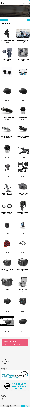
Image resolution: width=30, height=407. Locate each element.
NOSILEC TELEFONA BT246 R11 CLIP (23, 174)
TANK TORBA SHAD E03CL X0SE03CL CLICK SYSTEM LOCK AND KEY (7, 308)
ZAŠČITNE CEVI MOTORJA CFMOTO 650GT (23, 60)
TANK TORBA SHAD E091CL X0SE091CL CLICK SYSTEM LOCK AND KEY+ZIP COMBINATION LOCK (7, 329)
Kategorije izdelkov (4, 19)
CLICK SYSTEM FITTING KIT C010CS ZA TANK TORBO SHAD (23, 251)
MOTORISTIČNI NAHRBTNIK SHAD (7, 231)
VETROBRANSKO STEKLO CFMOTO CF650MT (22, 79)
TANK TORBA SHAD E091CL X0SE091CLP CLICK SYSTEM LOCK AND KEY (22, 329)
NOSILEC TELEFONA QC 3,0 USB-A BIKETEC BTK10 (7, 175)
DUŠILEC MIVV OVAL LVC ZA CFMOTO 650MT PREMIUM (23, 137)
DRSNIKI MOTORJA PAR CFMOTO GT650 (7, 78)
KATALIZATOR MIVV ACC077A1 (7, 155)
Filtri (28, 19)
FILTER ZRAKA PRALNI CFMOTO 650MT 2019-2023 (7, 251)
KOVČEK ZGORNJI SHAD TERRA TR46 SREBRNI (7, 289)
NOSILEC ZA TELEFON (22, 231)
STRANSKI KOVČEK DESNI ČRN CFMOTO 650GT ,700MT (7, 98)
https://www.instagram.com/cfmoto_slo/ (10, 358)
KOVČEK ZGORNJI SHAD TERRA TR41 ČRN (7, 270)
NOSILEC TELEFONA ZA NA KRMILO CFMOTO (22, 213)
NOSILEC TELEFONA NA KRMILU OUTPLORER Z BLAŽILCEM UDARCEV (7, 194)
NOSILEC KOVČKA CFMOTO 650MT (23, 155)
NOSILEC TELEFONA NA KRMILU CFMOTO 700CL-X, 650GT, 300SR (22, 41)
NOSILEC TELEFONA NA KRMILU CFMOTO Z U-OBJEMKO (7, 41)
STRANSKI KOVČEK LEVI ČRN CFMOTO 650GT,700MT (23, 98)
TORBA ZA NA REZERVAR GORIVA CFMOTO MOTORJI (23, 194)
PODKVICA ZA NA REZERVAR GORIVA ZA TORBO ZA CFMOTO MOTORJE (7, 213)
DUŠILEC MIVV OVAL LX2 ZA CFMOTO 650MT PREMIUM (7, 137)
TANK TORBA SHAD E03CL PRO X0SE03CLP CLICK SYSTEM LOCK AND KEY (23, 309)
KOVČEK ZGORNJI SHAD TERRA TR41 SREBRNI (23, 270)
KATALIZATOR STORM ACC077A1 (22, 117)
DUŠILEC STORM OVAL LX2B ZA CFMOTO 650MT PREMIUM (7, 118)
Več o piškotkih (27, 406)
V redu (23, 405)
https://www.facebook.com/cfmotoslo (10, 357)
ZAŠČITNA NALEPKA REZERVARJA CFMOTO (7, 60)
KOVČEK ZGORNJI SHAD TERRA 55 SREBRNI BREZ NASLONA (22, 289)
